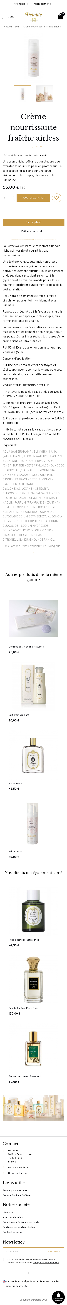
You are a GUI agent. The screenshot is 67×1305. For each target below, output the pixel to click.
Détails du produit (33, 231)
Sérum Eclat (16, 851)
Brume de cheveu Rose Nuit (25, 1076)
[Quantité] (7, 198)
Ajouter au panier (34, 198)
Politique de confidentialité (19, 1227)
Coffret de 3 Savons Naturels (26, 647)
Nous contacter (17, 1173)
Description (33, 222)
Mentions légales (13, 1217)
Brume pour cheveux (15, 1190)
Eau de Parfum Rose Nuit (23, 1008)
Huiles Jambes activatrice (24, 940)
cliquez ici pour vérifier (17, 1286)
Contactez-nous (12, 1232)
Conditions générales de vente (21, 1222)
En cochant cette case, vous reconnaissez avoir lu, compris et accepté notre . (33, 1261)
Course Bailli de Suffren (17, 1195)
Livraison (8, 1212)
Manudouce (15, 783)
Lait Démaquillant (19, 715)
